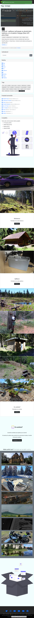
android (3, 37)
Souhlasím (14, 616)
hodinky (28, 85)
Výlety (4, 76)
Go (30, 55)
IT (3, 72)
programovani (9, 37)
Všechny (4, 77)
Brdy (3, 65)
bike (3, 90)
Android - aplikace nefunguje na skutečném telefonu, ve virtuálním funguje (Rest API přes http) (16, 33)
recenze (19, 85)
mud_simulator (24, 87)
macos (28, 89)
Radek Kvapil (10, 98)
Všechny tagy (21, 90)
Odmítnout (19, 616)
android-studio (16, 37)
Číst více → (4, 44)
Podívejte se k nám (17, 440)
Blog (3, 63)
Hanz (9, 109)
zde (10, 616)
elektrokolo (7, 90)
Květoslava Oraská (11, 100)
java (27, 37)
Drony (3, 66)
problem (9, 85)
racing (29, 87)
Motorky (4, 74)
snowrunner (17, 87)
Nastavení (24, 616)
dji (5, 85)
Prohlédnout (17, 223)
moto (7, 89)
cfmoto (3, 89)
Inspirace (4, 70)
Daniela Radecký (11, 104)
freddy (7, 113)
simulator (12, 87)
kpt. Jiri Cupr (9, 106)
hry (8, 87)
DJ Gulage (10, 107)
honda (15, 89)
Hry (3, 68)
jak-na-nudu (14, 85)
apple (22, 89)
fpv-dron (12, 90)
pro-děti (16, 90)
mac (18, 89)
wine (25, 89)
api (20, 37)
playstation (4, 87)
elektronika (24, 85)
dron (3, 85)
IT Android (18, 47)
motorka (11, 89)
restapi (23, 37)
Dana (7, 102)
